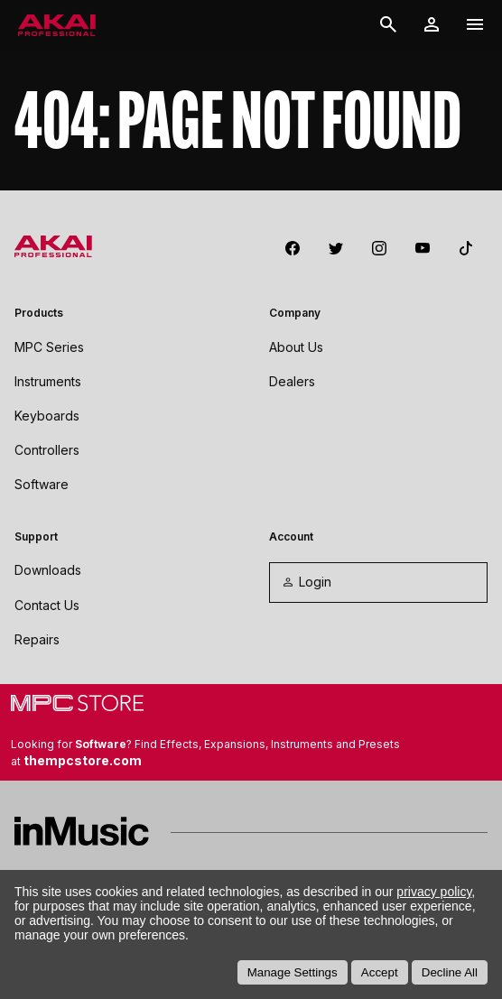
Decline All (450, 972)
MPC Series (49, 347)
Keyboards (46, 415)
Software (41, 484)
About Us (296, 347)
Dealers (292, 381)
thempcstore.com (82, 760)
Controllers (46, 450)
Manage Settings (292, 972)
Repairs (37, 639)
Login (306, 581)
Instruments (47, 381)
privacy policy (433, 891)
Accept (379, 972)
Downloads (47, 570)
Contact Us (46, 605)
